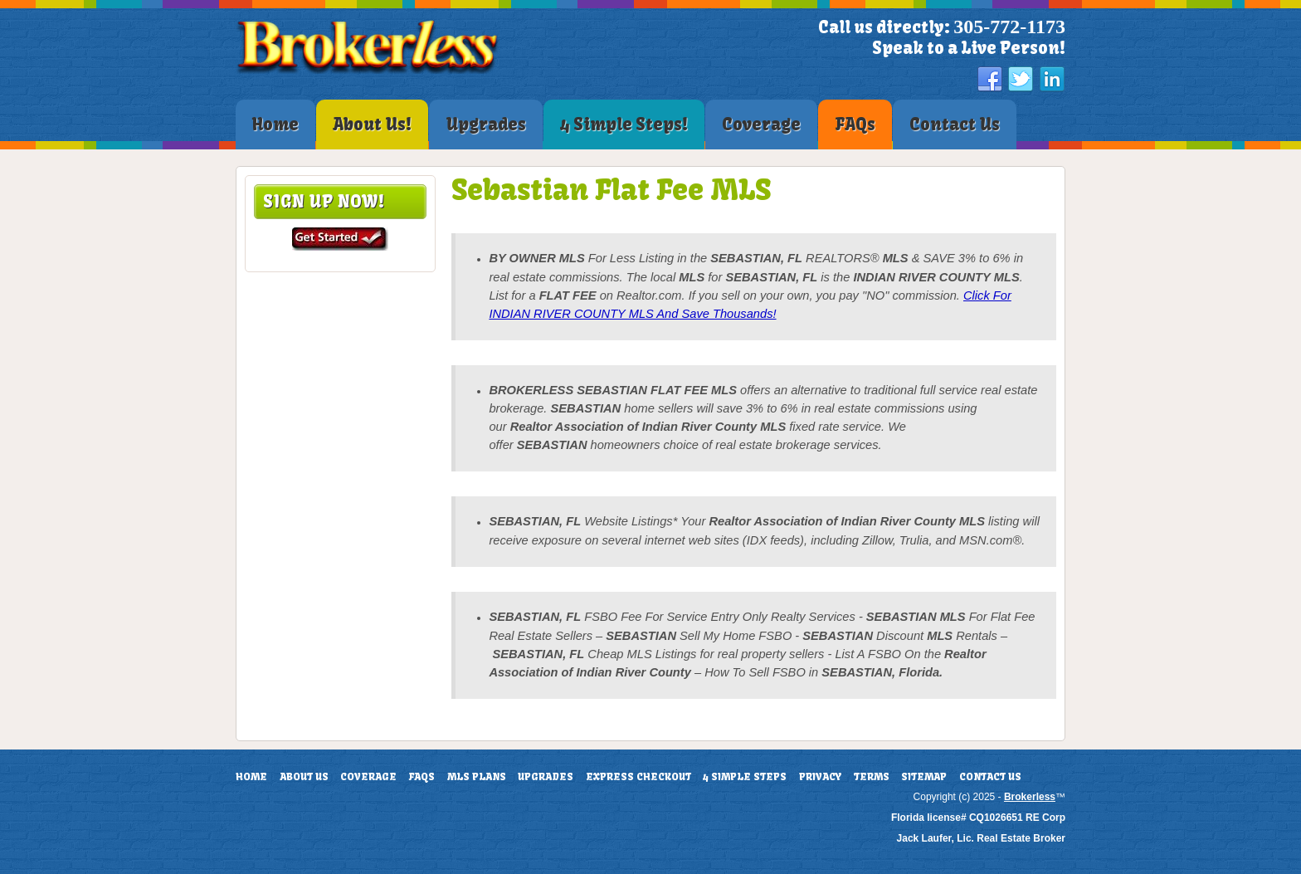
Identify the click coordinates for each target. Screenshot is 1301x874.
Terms (871, 777)
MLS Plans (476, 777)
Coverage (368, 777)
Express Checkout (638, 777)
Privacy (820, 777)
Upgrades (545, 777)
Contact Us (990, 777)
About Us (304, 777)
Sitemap (924, 777)
